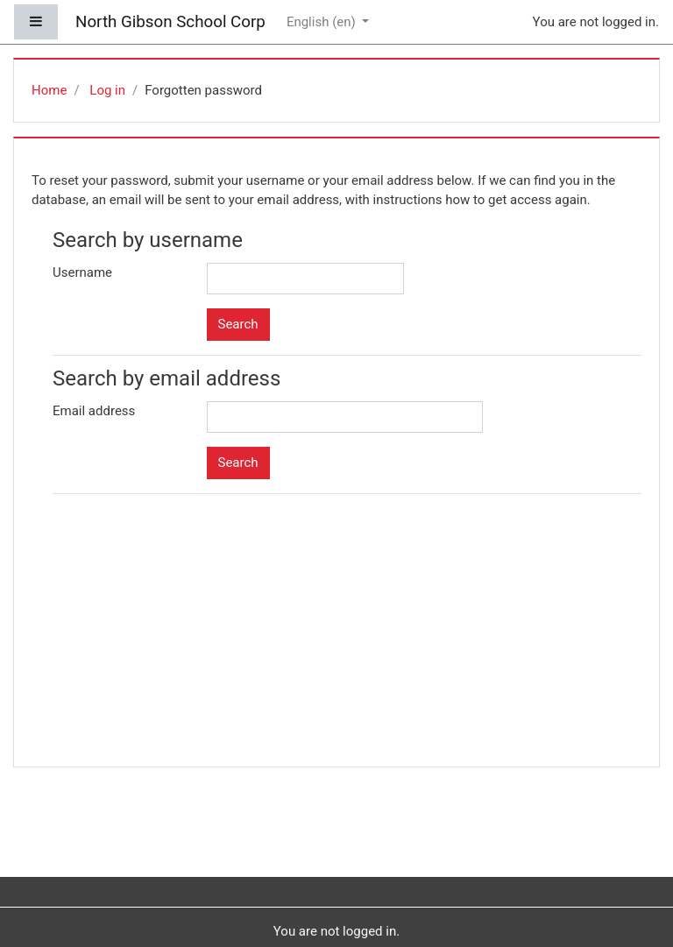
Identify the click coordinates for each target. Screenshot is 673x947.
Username (82, 272)
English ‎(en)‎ (323, 22)
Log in (107, 90)
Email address (94, 411)
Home (49, 90)
